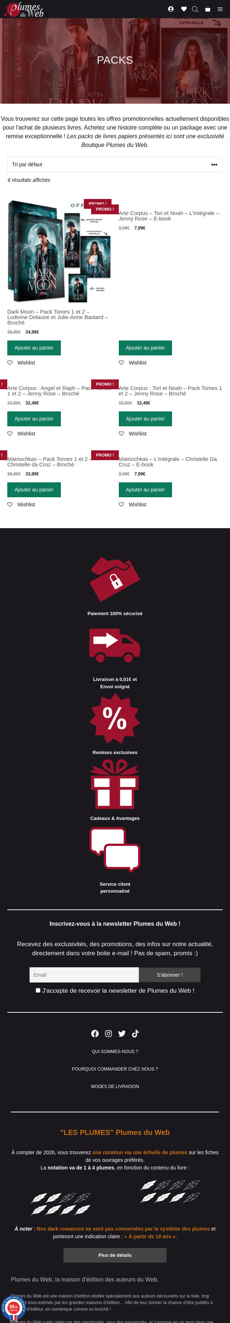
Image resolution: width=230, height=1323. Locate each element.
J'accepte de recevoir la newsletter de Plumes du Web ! (115, 990)
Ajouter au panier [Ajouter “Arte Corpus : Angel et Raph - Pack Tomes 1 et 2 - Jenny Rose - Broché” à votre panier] (34, 419)
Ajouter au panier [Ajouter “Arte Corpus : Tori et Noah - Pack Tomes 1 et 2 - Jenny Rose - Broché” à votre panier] (145, 419)
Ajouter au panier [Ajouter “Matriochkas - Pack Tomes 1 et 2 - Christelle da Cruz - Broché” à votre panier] (34, 490)
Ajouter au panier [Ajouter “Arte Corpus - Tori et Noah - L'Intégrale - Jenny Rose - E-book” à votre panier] (145, 348)
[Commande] (115, 164)
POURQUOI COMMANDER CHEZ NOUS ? (115, 1069)
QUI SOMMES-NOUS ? (115, 1051)
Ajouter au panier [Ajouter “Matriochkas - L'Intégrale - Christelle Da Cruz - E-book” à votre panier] (145, 490)
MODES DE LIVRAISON (115, 1086)
